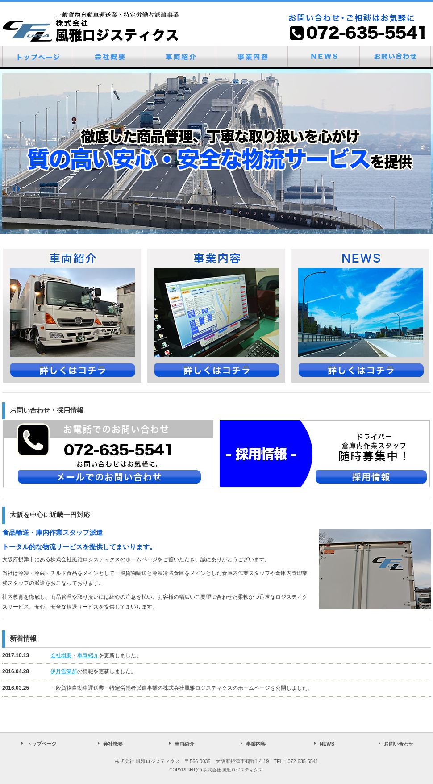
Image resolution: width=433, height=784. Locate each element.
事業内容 (256, 743)
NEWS (327, 743)
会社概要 (61, 655)
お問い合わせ (398, 743)
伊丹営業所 (63, 671)
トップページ (41, 743)
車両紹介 (88, 655)
